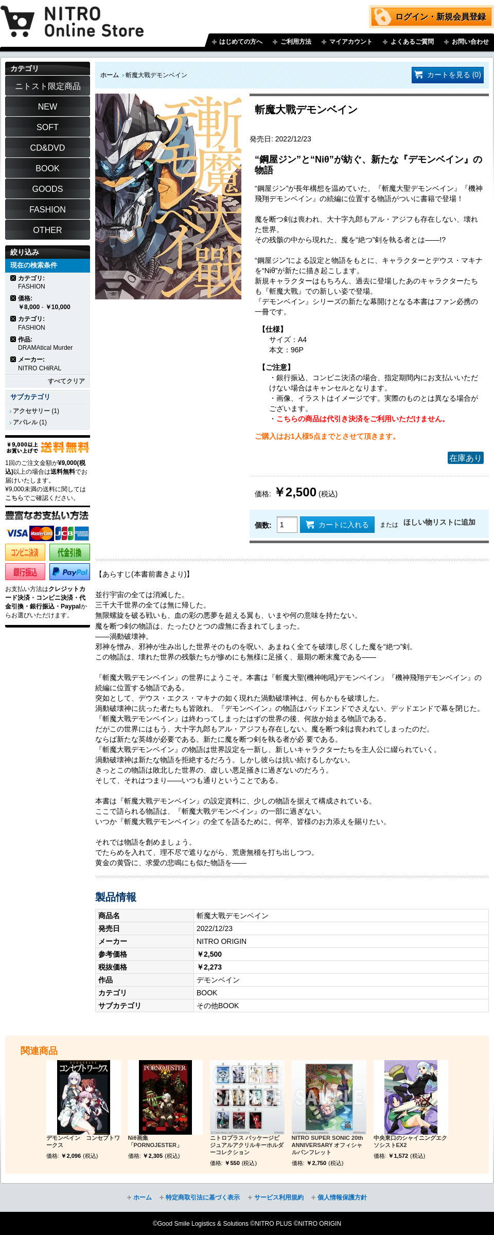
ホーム (109, 75)
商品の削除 (13, 278)
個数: (263, 525)
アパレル (25, 422)
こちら (14, 498)
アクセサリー (31, 411)
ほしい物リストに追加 (439, 522)
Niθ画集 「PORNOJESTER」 (155, 1141)
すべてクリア (66, 381)
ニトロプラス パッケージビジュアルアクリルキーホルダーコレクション (247, 1145)
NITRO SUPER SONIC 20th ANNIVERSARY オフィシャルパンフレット (327, 1145)
